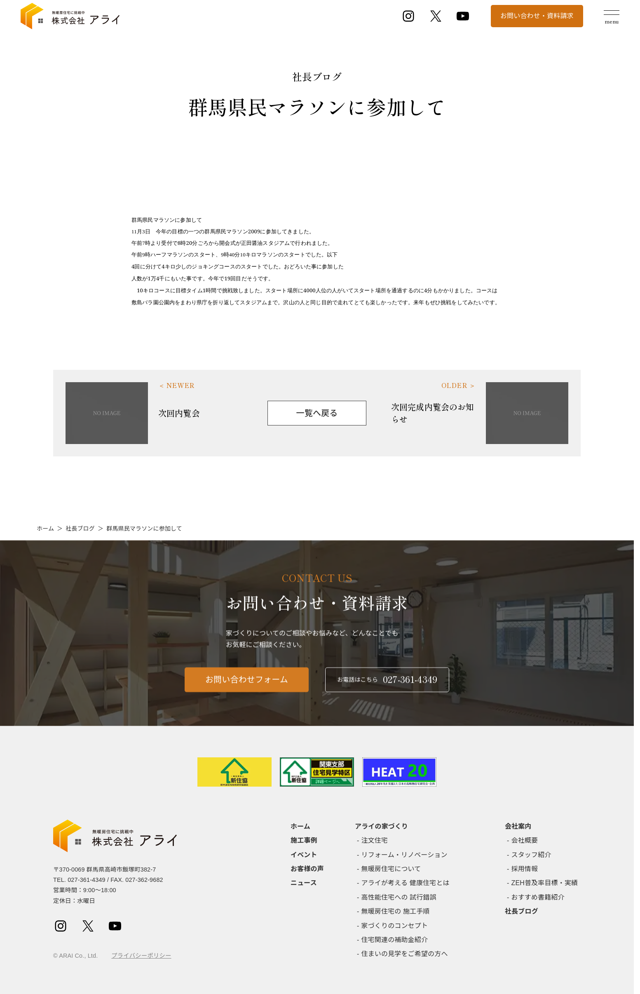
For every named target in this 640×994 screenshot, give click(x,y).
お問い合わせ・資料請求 (537, 15)
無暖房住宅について (391, 868)
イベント (304, 854)
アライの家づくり (381, 826)
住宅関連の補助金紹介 (394, 939)
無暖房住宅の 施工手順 (395, 911)
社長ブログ (80, 528)
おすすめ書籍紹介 (538, 897)
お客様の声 (307, 868)
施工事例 (304, 840)
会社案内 (518, 826)
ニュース (304, 882)
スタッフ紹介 (531, 854)
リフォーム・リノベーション (404, 854)
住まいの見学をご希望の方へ (404, 953)
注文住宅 (374, 840)
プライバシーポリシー (141, 955)
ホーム (45, 528)
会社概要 (524, 840)
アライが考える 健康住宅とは (405, 882)
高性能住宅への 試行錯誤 (398, 897)
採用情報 (524, 868)
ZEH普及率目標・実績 (544, 882)
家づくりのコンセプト (394, 925)
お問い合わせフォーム (246, 697)
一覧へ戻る (317, 413)
